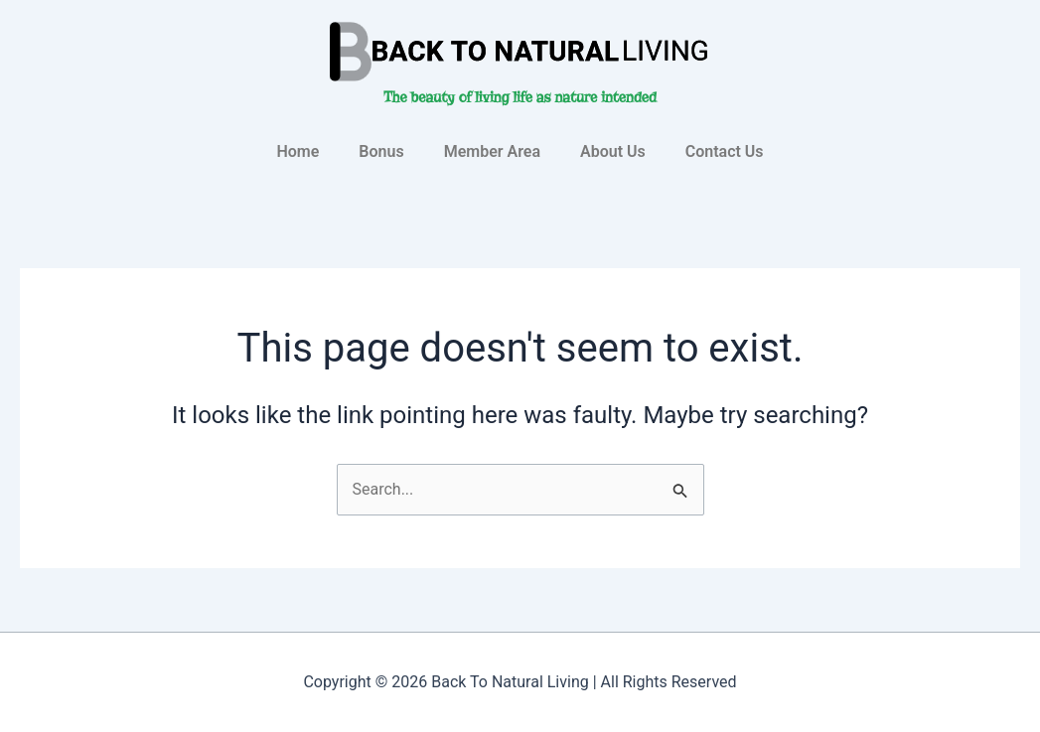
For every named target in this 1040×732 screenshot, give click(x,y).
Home (297, 151)
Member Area (492, 151)
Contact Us (724, 151)
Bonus (381, 151)
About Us (613, 151)
